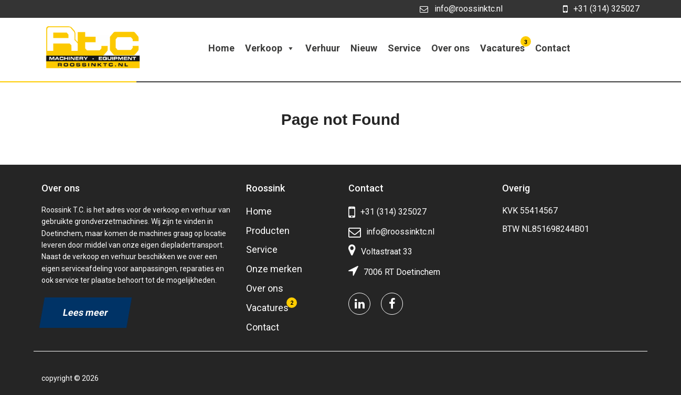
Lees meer (85, 312)
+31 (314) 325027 (601, 9)
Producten (268, 230)
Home (221, 48)
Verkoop (270, 48)
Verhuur (322, 48)
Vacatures (503, 46)
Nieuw (363, 48)
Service (404, 48)
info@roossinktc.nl (461, 9)
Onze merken (274, 268)
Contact (552, 48)
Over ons (450, 48)
